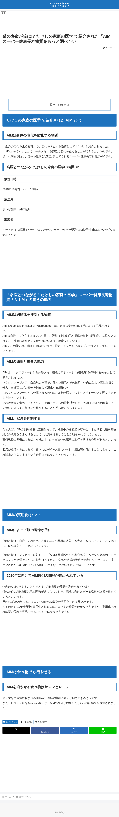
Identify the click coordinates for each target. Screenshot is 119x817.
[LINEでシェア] (103, 730)
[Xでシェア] (16, 730)
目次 (53, 104)
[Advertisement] (59, 23)
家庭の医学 (41, 722)
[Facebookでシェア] (45, 730)
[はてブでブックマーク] (74, 730)
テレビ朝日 (27, 722)
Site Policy (59, 812)
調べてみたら (10, 722)
